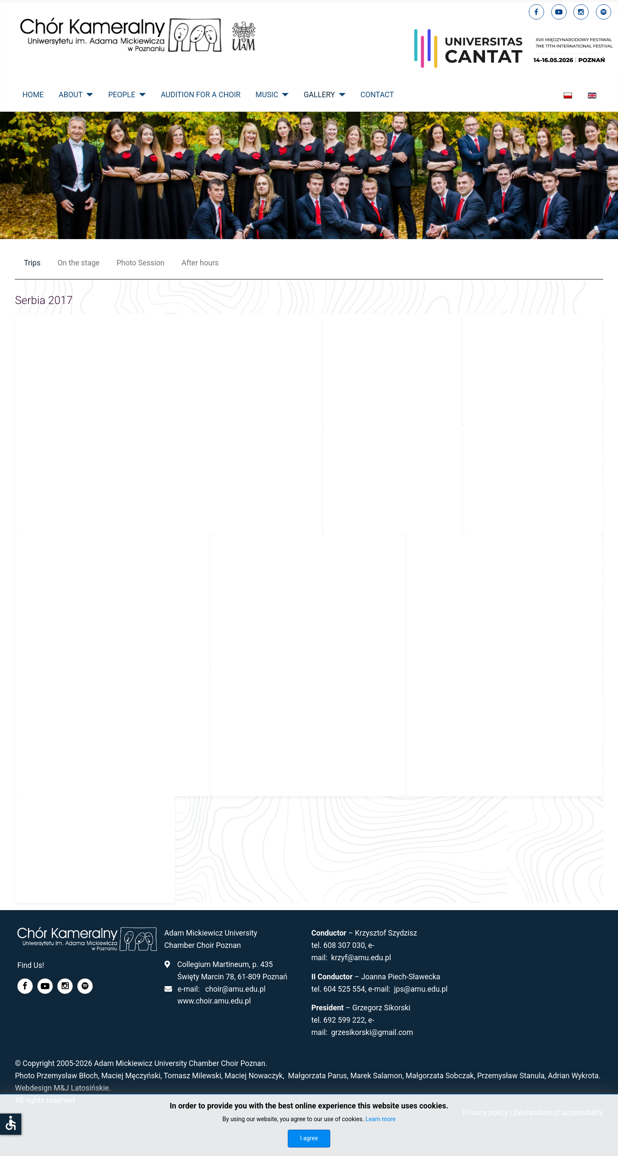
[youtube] (559, 12)
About (70, 94)
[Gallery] (340, 94)
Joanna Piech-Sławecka (400, 977)
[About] (87, 94)
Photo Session (140, 263)
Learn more (381, 1119)
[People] (140, 94)
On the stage (78, 263)
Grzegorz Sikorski (381, 1008)
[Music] (283, 94)
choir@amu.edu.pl (235, 989)
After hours (199, 263)
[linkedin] (581, 12)
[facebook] (536, 12)
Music (266, 94)
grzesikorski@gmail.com (372, 1032)
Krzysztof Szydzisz (386, 933)
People (121, 94)
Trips (32, 263)
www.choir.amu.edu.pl (214, 1001)
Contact (377, 94)
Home (33, 94)
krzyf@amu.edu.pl (361, 957)
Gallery (319, 94)
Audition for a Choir (201, 94)
